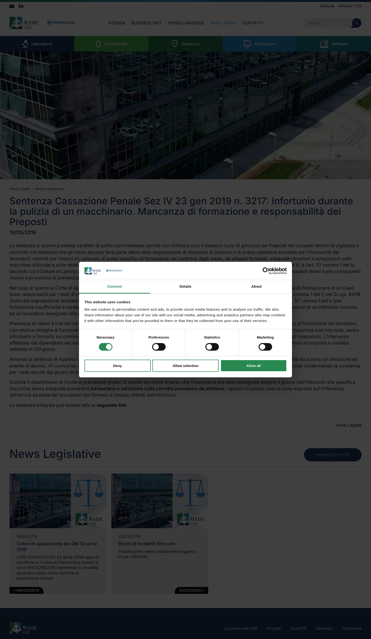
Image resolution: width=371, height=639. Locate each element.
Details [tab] (185, 286)
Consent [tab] (114, 286)
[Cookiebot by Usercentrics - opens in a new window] (266, 270)
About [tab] (256, 286)
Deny (117, 366)
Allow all (253, 366)
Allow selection (185, 366)
